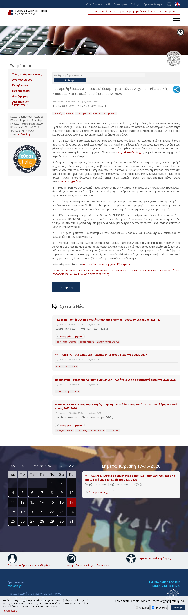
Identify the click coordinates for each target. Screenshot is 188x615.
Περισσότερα (10, 610)
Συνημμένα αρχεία (71, 336)
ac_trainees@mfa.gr (130, 152)
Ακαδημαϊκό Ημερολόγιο (20, 103)
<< (12, 465)
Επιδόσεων (161, 607)
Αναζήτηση (20, 96)
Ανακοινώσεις (22, 79)
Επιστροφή (66, 287)
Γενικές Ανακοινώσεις (65, 430)
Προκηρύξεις (58, 113)
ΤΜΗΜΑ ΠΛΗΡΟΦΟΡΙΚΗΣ (164, 582)
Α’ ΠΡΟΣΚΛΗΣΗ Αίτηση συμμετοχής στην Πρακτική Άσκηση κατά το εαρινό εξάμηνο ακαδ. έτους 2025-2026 (116, 406)
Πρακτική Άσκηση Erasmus (104, 113)
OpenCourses (94, 4)
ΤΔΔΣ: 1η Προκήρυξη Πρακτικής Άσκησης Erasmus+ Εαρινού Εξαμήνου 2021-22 (107, 319)
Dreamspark (120, 4)
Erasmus (69, 113)
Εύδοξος (135, 4)
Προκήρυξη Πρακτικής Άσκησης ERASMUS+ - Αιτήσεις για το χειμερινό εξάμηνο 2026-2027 (115, 379)
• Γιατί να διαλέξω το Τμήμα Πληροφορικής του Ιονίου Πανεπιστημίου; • (134, 11)
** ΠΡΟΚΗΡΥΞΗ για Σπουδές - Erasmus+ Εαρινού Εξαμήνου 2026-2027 (101, 355)
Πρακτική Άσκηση (153, 4)
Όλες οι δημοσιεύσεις (27, 74)
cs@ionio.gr (24, 134)
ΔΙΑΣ (107, 4)
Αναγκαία (144, 607)
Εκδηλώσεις (20, 85)
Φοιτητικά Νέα (71, 366)
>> (71, 465)
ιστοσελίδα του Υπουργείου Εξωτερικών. (107, 264)
